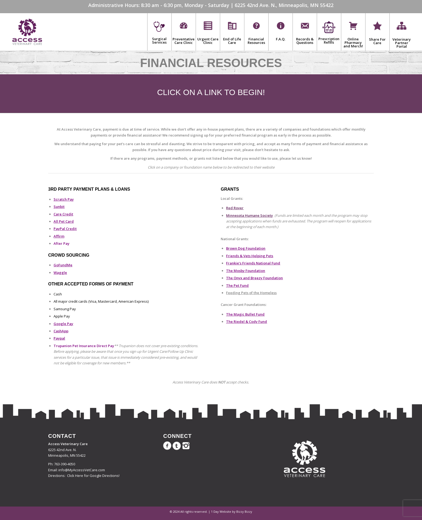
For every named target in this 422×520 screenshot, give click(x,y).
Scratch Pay (64, 199)
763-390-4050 (64, 464)
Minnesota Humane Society (249, 215)
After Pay (61, 243)
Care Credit (63, 214)
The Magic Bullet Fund (245, 314)
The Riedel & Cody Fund (246, 321)
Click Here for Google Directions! (93, 475)
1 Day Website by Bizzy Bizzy (231, 511)
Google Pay (63, 323)
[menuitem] (159, 32)
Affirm (59, 236)
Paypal (59, 338)
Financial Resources (211, 62)
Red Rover (235, 207)
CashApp (61, 331)
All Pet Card (64, 221)
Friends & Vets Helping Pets (249, 255)
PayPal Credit (65, 228)
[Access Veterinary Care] (27, 32)
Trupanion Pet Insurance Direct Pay (84, 345)
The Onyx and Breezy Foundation (254, 277)
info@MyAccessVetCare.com (81, 469)
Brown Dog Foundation (245, 248)
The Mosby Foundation (245, 270)
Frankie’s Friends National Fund (253, 263)
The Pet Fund (237, 285)
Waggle (60, 272)
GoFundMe (63, 265)
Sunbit (59, 206)
